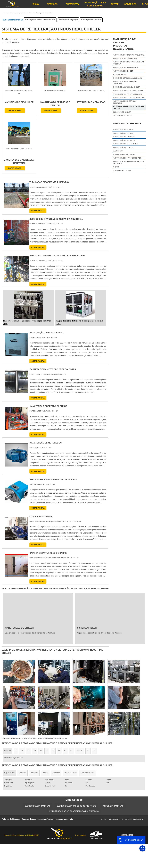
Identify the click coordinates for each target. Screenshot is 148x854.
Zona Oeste (34, 715)
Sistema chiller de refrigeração (127, 94)
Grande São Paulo (70, 715)
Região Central (9, 715)
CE (71, 693)
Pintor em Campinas (113, 748)
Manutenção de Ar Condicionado (95, 4)
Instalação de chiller (122, 116)
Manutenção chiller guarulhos (91, 20)
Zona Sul (45, 715)
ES (29, 693)
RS (53, 693)
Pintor (115, 4)
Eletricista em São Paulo (124, 154)
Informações (114, 762)
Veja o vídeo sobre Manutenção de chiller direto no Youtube (30, 575)
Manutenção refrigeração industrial (125, 82)
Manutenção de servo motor (125, 144)
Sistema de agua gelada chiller (126, 87)
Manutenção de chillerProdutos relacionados (124, 44)
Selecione (7, 693)
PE (59, 693)
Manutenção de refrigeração (68, 20)
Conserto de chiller (122, 112)
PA (94, 693)
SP (35, 693)
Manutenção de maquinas (124, 137)
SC (47, 693)
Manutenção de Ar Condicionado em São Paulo (128, 162)
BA (65, 693)
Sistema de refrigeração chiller (127, 78)
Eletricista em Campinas (37, 748)
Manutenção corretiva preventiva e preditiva (128, 63)
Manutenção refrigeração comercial (125, 102)
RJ (16, 693)
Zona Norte (22, 715)
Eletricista (72, 4)
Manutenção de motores (124, 140)
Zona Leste (56, 715)
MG (22, 693)
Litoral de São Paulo (87, 715)
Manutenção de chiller (123, 71)
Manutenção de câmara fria (125, 58)
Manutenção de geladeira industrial (129, 98)
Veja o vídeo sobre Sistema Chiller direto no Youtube (99, 575)
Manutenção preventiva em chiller (128, 91)
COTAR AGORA (14, 111)
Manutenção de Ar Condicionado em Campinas (74, 753)
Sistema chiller (120, 74)
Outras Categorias (127, 123)
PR (41, 693)
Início (35, 4)
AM (88, 693)
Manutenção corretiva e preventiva (128, 55)
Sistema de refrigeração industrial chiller (129, 107)
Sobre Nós (130, 4)
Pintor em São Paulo (122, 170)
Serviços (52, 4)
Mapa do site (139, 762)
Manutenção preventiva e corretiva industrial (40, 20)
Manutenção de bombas (123, 130)
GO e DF (80, 693)
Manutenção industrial (123, 147)
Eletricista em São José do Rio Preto (76, 748)
